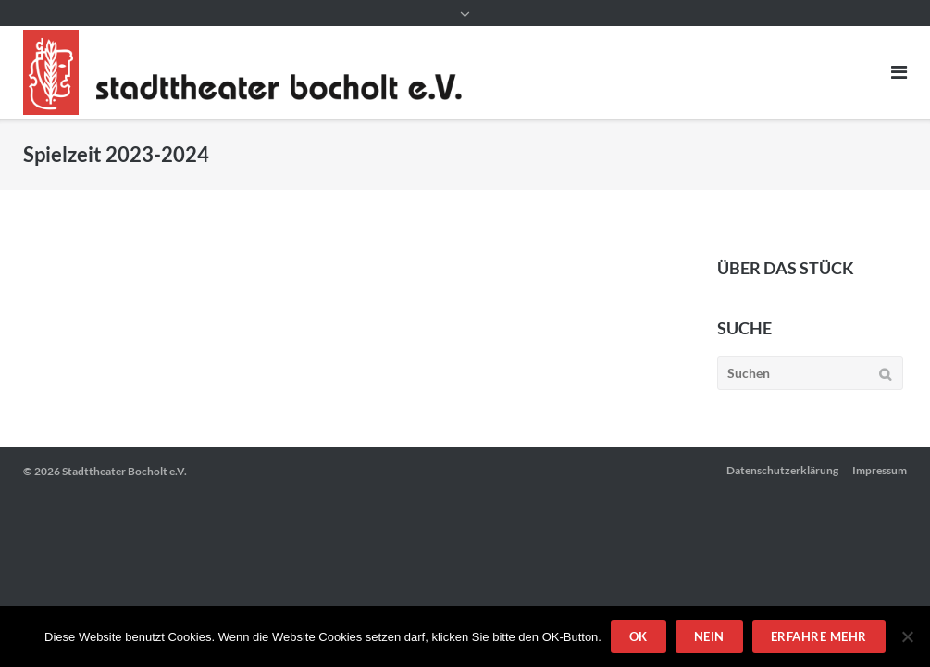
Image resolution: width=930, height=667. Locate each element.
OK (638, 636)
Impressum (879, 470)
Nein (709, 636)
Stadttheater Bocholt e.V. (124, 471)
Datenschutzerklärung (782, 470)
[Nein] (907, 636)
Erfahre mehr (819, 636)
